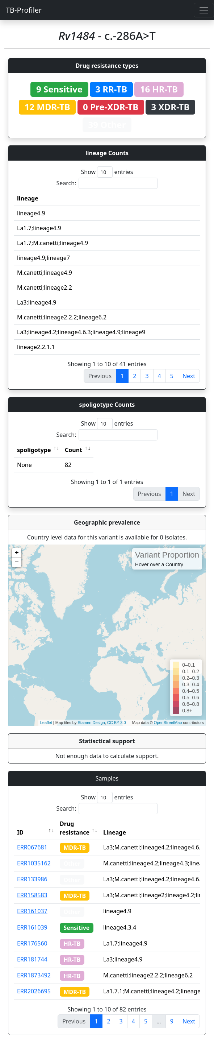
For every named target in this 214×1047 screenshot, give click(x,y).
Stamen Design (91, 722)
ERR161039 (32, 927)
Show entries (107, 172)
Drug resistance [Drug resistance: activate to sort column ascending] (74, 828)
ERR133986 (32, 879)
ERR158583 (32, 895)
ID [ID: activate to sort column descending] (20, 832)
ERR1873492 (34, 975)
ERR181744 (32, 959)
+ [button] (17, 553)
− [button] (17, 562)
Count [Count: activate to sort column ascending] (73, 450)
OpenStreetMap (168, 722)
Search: (107, 183)
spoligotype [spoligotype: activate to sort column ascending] (34, 450)
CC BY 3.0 (116, 722)
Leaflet (46, 722)
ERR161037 (32, 911)
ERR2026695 (34, 991)
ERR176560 (32, 943)
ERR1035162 (34, 863)
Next (188, 376)
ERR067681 (32, 847)
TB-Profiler (24, 10)
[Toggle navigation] (204, 10)
